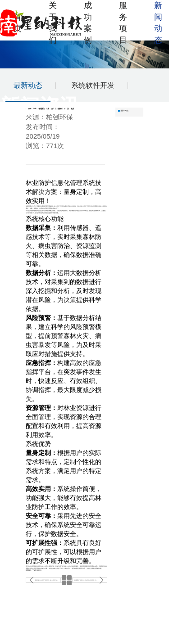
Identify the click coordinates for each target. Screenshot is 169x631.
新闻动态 (158, 23)
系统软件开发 (92, 85)
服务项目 (123, 23)
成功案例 (88, 23)
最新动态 (28, 85)
